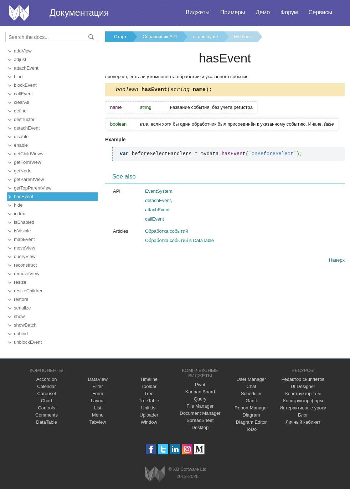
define (20, 111)
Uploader (148, 415)
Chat (251, 386)
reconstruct (25, 265)
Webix (155, 474)
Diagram (251, 415)
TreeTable (149, 400)
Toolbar (148, 386)
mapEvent (24, 239)
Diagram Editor (251, 422)
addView (23, 51)
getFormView (27, 162)
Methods (243, 36)
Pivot (200, 384)
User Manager (251, 379)
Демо (263, 12)
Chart (46, 400)
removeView (26, 273)
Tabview (97, 422)
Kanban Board (200, 391)
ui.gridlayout (205, 36)
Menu (98, 415)
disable (21, 136)
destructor (24, 119)
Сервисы (320, 12)
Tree (149, 393)
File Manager (199, 406)
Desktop (200, 427)
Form (97, 393)
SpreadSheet (199, 420)
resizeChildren (28, 290)
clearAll (21, 102)
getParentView (29, 179)
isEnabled (24, 222)
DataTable (46, 422)
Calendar (46, 386)
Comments (46, 415)
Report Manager (251, 407)
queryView (24, 256)
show (19, 316)
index (19, 213)
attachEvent (26, 68)
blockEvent (25, 85)
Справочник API (160, 36)
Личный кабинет (302, 422)
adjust (20, 59)
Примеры (232, 12)
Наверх (337, 261)
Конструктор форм (303, 400)
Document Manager (200, 413)
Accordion (46, 379)
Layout (98, 400)
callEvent (23, 93)
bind (18, 76)
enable (21, 145)
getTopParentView (32, 188)
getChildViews (28, 153)
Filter (98, 386)
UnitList (148, 407)
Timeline (149, 379)
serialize (22, 308)
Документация (79, 12)
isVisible (22, 230)
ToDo (251, 429)
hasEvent (23, 196)
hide (18, 205)
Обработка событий (166, 232)
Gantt (251, 400)
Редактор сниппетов (302, 379)
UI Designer (303, 386)
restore (21, 299)
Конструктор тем (303, 393)
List (97, 407)
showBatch (25, 325)
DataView (97, 379)
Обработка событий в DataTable (179, 241)
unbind (21, 333)
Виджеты (198, 12)
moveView (24, 248)
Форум (289, 12)
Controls (46, 407)
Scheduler (251, 393)
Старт (120, 36)
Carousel (46, 393)
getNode (22, 170)
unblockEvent (28, 342)
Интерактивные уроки (303, 407)
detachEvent (27, 128)
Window (149, 422)
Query (200, 399)
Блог (303, 415)
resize (20, 282)
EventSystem (159, 192)
